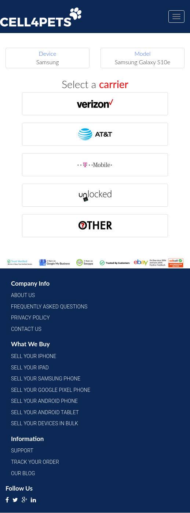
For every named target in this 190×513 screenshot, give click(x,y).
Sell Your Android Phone (44, 401)
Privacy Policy (30, 318)
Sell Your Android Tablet (45, 412)
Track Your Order (35, 462)
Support (22, 451)
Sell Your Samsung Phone (45, 379)
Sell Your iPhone (33, 356)
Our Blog (23, 473)
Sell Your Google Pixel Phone (50, 390)
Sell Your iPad (30, 368)
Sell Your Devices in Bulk (44, 423)
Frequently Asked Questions (49, 307)
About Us (23, 295)
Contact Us (26, 329)
